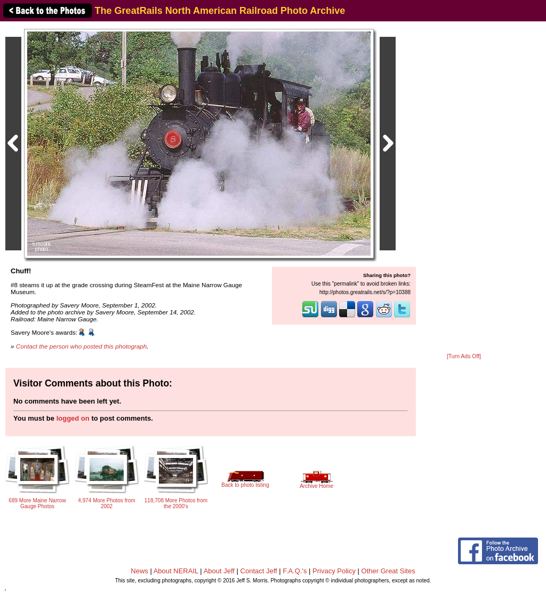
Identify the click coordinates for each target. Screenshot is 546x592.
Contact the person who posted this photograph (81, 346)
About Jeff (219, 571)
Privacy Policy (334, 571)
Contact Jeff (258, 571)
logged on (73, 418)
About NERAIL (176, 571)
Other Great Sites (388, 571)
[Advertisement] (464, 188)
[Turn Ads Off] (464, 356)
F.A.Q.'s (295, 571)
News (139, 571)
